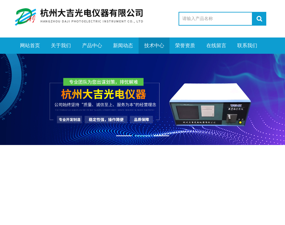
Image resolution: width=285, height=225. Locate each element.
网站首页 (30, 45)
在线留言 (216, 45)
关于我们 (61, 45)
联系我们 (247, 45)
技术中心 (154, 45)
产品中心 (92, 45)
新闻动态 (123, 45)
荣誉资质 (185, 45)
